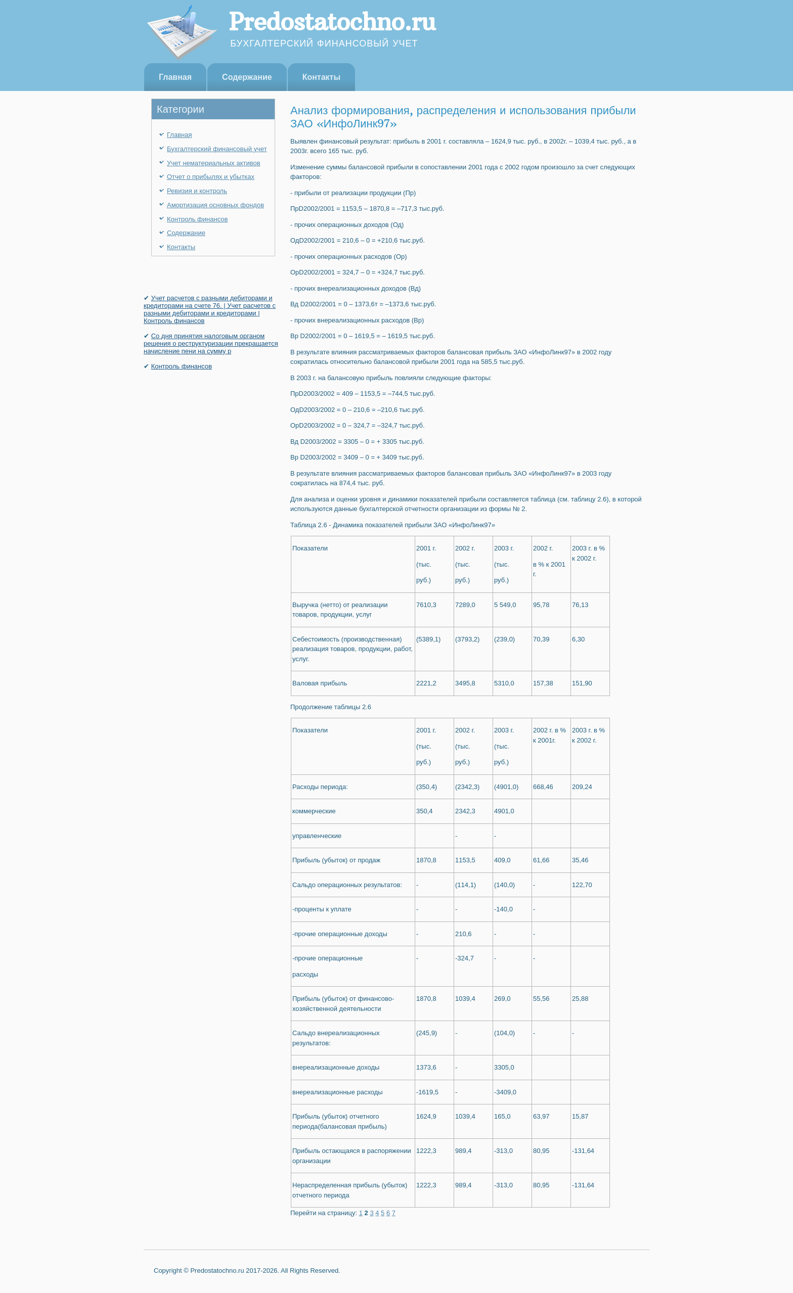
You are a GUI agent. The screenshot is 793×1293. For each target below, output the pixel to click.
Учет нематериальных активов (213, 163)
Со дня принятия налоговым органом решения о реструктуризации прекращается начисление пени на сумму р (211, 343)
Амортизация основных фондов (215, 205)
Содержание (247, 77)
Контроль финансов (197, 219)
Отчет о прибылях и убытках (210, 176)
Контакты (321, 77)
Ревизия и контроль (197, 191)
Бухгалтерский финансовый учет (217, 149)
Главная (175, 77)
